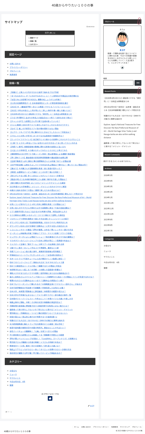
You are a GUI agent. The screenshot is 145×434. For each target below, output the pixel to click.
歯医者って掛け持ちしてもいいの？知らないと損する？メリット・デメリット (41, 309)
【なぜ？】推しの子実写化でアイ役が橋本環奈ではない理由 (34, 128)
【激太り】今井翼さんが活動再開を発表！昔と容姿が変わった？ (36, 168)
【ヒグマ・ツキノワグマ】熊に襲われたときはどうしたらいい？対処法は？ (40, 132)
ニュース (13, 374)
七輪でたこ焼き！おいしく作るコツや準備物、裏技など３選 (34, 247)
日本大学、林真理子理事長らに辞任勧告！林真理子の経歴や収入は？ (38, 291)
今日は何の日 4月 (17, 381)
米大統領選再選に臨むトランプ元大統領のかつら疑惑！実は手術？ (37, 324)
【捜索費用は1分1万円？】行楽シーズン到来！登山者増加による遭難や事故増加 (42, 154)
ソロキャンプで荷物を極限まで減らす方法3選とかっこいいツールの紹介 (39, 218)
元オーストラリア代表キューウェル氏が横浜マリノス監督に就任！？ (38, 258)
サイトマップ (125, 427)
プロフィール (15, 71)
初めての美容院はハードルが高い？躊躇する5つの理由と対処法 (35, 266)
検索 (105, 78)
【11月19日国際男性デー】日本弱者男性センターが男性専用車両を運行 (39, 103)
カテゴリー (34, 44)
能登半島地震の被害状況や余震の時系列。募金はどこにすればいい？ (38, 327)
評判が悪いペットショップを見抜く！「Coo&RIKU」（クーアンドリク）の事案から (43, 338)
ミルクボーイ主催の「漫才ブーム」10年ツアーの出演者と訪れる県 (37, 244)
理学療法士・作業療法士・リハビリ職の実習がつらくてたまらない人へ (39, 313)
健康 (11, 385)
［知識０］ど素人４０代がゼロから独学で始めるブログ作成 (34, 92)
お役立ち (13, 370)
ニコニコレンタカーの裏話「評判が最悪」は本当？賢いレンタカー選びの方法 (41, 229)
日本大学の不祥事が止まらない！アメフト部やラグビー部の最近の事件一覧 (40, 295)
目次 (47, 32)
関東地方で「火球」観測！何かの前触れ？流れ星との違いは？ (35, 345)
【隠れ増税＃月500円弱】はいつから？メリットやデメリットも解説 (37, 183)
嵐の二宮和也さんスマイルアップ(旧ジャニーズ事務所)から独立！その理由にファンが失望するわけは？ (52, 276)
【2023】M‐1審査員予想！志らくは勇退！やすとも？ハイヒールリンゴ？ (40, 106)
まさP (122, 49)
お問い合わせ (15, 63)
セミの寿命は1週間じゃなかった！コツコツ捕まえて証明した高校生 (37, 215)
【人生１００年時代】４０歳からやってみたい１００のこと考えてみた (38, 150)
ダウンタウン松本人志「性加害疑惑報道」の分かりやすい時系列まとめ (39, 222)
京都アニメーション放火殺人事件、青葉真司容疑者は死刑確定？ (36, 251)
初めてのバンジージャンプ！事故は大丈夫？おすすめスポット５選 (37, 262)
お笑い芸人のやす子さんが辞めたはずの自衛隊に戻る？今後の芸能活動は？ (40, 208)
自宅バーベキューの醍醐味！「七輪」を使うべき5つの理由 (34, 331)
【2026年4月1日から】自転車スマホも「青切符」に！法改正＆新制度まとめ (41, 114)
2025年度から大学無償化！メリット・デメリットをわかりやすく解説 (38, 186)
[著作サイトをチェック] (50, 398)
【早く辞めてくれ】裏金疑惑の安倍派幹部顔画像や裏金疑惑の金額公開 (39, 157)
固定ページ (34, 38)
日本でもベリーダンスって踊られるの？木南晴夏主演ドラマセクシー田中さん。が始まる (46, 284)
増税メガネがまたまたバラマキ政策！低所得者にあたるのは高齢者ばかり (39, 273)
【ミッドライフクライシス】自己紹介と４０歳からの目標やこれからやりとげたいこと (45, 139)
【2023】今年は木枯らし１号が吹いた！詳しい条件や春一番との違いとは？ (41, 110)
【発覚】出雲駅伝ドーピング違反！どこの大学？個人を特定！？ (36, 172)
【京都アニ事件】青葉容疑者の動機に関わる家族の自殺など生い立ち (38, 146)
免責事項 (13, 74)
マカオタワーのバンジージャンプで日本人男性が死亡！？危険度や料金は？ (40, 240)
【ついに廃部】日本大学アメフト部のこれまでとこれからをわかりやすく (39, 124)
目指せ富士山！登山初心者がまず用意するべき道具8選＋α (33, 316)
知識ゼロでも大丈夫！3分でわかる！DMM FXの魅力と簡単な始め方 (37, 320)
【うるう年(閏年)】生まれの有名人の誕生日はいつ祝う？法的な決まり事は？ (41, 117)
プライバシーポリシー (19, 67)
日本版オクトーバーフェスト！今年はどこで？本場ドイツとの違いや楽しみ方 (41, 298)
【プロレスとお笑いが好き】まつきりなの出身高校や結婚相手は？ (37, 135)
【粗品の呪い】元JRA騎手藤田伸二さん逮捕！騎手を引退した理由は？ (38, 179)
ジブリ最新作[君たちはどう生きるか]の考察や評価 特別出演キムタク (38, 211)
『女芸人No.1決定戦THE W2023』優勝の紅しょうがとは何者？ (35, 99)
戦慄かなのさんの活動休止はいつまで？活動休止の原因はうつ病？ (37, 280)
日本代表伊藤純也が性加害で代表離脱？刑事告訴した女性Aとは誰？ (37, 287)
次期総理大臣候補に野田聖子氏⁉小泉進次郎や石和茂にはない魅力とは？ (39, 305)
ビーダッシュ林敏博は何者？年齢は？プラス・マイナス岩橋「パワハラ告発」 (41, 233)
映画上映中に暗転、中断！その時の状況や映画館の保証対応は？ (36, 302)
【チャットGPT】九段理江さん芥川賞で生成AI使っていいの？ (35, 121)
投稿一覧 (33, 41)
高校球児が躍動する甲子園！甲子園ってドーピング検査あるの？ (36, 353)
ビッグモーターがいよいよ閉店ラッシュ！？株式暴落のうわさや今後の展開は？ (42, 237)
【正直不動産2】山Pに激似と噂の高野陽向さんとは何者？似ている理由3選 (40, 161)
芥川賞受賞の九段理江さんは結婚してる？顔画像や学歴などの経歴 (37, 335)
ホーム (76, 427)
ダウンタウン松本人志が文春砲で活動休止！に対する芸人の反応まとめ (39, 226)
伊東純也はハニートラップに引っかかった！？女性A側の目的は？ (36, 255)
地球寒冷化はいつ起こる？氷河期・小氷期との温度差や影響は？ (36, 269)
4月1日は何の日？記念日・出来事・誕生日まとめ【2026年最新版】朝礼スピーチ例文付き (46, 193)
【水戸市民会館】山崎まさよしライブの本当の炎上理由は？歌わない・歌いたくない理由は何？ (49, 164)
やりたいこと (15, 378)
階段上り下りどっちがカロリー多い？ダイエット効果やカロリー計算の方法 (40, 349)
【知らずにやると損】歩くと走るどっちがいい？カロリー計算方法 (37, 175)
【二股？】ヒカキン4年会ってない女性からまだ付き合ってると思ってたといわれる (43, 143)
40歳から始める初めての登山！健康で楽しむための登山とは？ (35, 190)
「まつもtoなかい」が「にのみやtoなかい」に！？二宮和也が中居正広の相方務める (44, 95)
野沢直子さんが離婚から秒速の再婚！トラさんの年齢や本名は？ (36, 342)
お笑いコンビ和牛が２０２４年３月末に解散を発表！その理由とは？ (38, 204)
